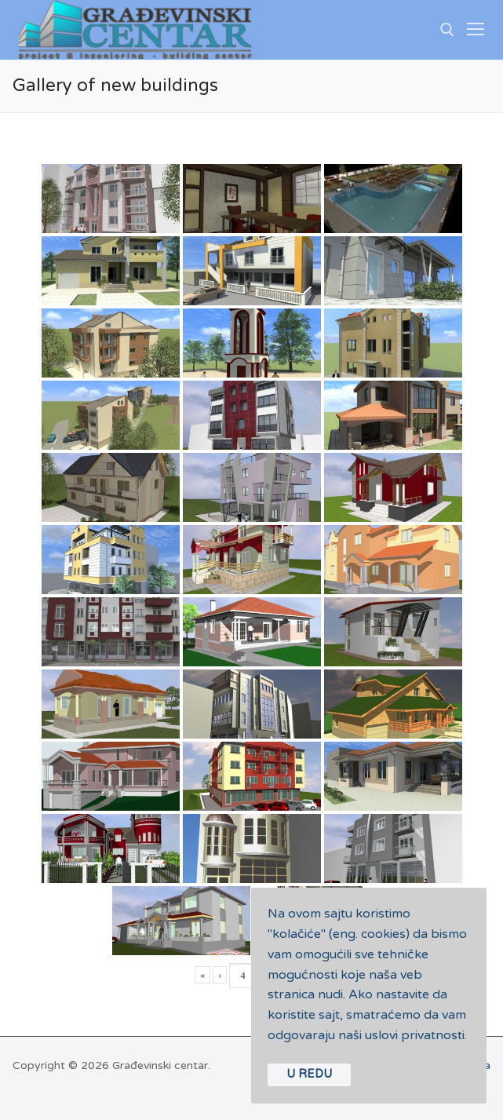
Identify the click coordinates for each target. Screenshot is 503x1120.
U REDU (309, 1074)
